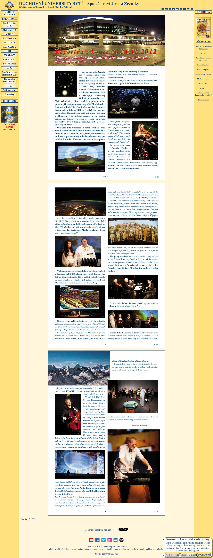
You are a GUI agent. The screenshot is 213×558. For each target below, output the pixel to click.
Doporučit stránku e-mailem (98, 530)
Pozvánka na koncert (203, 74)
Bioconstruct (9, 63)
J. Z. (9, 67)
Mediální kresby (203, 79)
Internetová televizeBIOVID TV (9, 126)
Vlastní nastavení (188, 555)
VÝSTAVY (9, 55)
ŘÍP (9, 51)
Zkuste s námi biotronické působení (203, 94)
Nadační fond (9, 90)
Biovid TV (203, 83)
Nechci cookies (172, 555)
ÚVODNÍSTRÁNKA (9, 13)
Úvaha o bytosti (203, 69)
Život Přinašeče (203, 65)
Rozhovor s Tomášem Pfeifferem (203, 47)
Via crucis (203, 53)
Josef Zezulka (203, 100)
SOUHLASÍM (204, 555)
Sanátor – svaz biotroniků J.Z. (9, 73)
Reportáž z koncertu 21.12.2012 (203, 59)
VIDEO (9, 34)
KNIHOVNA (9, 38)
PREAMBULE (9, 18)
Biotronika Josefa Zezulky (9, 80)
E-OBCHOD (9, 101)
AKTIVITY (9, 42)
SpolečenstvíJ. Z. (9, 24)
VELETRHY (9, 59)
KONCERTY (9, 46)
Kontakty (9, 94)
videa (186, 548)
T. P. (9, 85)
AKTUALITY (9, 30)
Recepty (203, 88)
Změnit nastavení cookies (106, 554)
